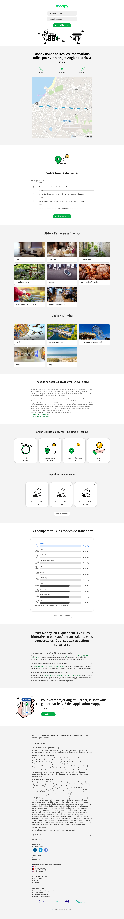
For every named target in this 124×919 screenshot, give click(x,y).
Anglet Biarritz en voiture (41, 414)
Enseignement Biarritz (38, 822)
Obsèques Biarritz (76, 806)
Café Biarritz (45, 818)
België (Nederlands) (39, 870)
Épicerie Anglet (54, 802)
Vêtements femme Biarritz (53, 814)
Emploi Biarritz (88, 818)
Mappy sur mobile (37, 859)
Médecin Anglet (61, 790)
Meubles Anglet (59, 798)
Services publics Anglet (66, 802)
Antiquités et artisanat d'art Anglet (59, 800)
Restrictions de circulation (69, 830)
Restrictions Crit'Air (55, 830)
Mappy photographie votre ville (41, 896)
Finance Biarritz (78, 818)
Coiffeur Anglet (64, 784)
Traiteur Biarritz (83, 810)
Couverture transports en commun (42, 894)
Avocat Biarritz (36, 818)
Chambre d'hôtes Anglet (67, 786)
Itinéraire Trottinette (86, 752)
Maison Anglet (65, 782)
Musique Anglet (70, 790)
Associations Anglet (37, 790)
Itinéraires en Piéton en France (55, 758)
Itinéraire (35, 750)
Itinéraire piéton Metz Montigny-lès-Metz (67, 774)
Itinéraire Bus (65, 752)
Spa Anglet (68, 798)
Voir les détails (62, 514)
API (33, 857)
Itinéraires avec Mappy (38, 758)
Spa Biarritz (74, 810)
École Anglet (40, 798)
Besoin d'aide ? (37, 839)
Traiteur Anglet (36, 800)
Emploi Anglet (59, 792)
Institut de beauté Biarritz (52, 816)
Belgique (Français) (38, 868)
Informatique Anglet (48, 792)
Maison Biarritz (51, 804)
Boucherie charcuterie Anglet (40, 802)
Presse (34, 884)
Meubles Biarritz (69, 822)
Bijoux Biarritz (45, 824)
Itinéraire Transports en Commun (68, 750)
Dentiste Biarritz (79, 814)
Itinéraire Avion (74, 752)
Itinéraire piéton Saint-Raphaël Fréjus (60, 768)
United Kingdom (37, 871)
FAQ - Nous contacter (38, 892)
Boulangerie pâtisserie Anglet (83, 792)
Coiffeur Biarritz (48, 806)
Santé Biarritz (36, 812)
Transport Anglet (42, 786)
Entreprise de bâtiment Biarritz (65, 804)
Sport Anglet (74, 788)
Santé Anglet (82, 788)
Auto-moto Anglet (53, 784)
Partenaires (40, 884)
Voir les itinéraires (62, 25)
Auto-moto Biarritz (37, 806)
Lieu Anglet (45, 800)
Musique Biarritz (65, 824)
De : (55, 13)
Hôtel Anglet (35, 782)
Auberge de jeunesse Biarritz (46, 810)
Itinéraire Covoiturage (38, 752)
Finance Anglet (75, 794)
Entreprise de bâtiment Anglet (79, 782)
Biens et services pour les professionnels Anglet (56, 788)
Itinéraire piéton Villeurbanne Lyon (75, 758)
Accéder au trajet (62, 216)
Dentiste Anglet (80, 790)
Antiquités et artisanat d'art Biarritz (59, 820)
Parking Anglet (37, 788)
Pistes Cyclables (43, 830)
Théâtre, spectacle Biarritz (40, 820)
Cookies (55, 891)
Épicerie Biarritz (50, 822)
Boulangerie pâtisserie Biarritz (69, 816)
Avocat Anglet (84, 794)
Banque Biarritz (79, 822)
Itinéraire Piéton (43, 750)
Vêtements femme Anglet (52, 796)
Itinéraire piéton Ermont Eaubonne (77, 766)
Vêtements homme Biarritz (78, 824)
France (35, 866)
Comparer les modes (62, 616)
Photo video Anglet (66, 796)
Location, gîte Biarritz (43, 808)
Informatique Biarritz (38, 816)
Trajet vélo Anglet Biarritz (41, 416)
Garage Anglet (56, 782)
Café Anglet (84, 800)
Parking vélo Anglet (50, 790)
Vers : (56, 19)
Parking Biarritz (70, 808)
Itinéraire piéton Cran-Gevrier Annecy (43, 772)
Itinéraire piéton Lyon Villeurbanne (75, 764)
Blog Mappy (35, 882)
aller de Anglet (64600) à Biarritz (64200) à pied (49, 666)
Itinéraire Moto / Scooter (53, 752)
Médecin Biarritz (45, 812)
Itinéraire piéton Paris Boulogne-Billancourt (79, 770)
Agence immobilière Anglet (39, 784)
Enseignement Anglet (38, 796)
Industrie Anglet (55, 794)
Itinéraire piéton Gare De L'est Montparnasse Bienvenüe (70, 762)
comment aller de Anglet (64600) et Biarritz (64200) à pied (62, 675)
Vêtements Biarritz (55, 818)
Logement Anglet (74, 800)
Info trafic (35, 830)
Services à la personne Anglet (41, 794)
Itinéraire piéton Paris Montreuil (57, 770)
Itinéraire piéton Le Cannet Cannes (56, 766)
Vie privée (49, 891)
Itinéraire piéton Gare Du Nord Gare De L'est (71, 760)
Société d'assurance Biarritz (62, 806)
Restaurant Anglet (46, 782)
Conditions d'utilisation (38, 891)
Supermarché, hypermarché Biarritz (80, 820)
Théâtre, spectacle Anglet (79, 798)
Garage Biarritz (42, 804)
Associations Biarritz (65, 812)
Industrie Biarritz (54, 824)
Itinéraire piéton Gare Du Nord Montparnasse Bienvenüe (48, 764)
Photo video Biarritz (67, 818)
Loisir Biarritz (59, 822)
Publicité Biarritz (83, 816)
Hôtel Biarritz (77, 802)
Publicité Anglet (69, 792)
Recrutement (36, 880)
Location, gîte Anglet (53, 786)
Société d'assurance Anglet (77, 784)
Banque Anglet (50, 798)
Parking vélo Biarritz (67, 814)
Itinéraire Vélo (54, 750)
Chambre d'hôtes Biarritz (57, 808)
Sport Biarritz (55, 812)
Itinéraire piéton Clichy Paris (40, 768)
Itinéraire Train (83, 750)
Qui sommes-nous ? (37, 878)
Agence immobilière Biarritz (83, 804)
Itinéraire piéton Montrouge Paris (65, 772)
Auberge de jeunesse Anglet (83, 786)
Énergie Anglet (66, 794)
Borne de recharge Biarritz (62, 810)
